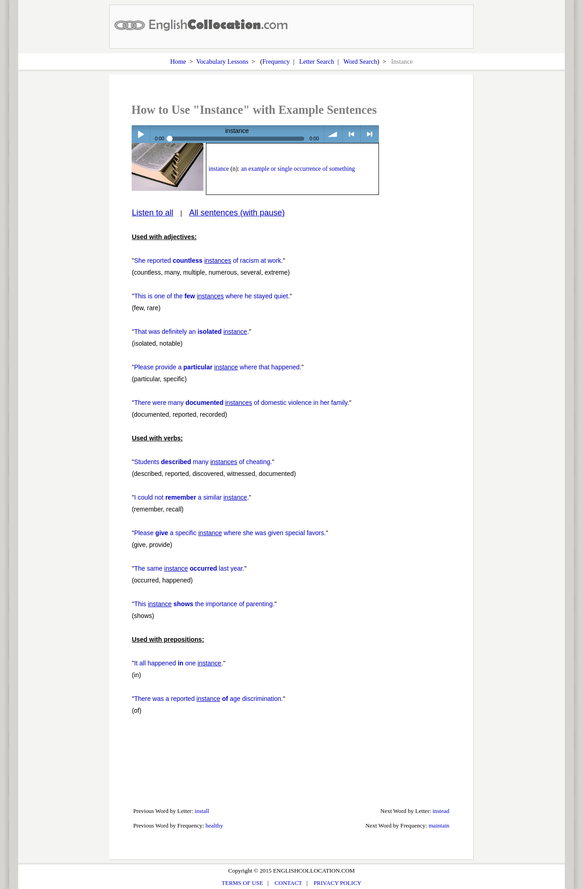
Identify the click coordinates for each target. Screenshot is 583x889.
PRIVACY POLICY (337, 882)
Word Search (360, 61)
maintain (439, 825)
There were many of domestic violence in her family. (241, 402)
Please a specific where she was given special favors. (230, 532)
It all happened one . (178, 663)
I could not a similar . (191, 497)
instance (219, 168)
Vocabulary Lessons (222, 61)
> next (369, 134)
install (201, 810)
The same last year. (189, 568)
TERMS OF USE (242, 882)
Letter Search (316, 61)
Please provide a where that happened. (217, 367)
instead (441, 810)
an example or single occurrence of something (298, 168)
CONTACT (288, 882)
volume (333, 134)
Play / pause (140, 134)
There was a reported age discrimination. (208, 698)
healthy (214, 825)
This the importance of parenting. (204, 604)
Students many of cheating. (203, 461)
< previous (351, 134)
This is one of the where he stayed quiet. (212, 296)
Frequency (276, 61)
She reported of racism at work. (208, 260)
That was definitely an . (191, 331)
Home (178, 61)
